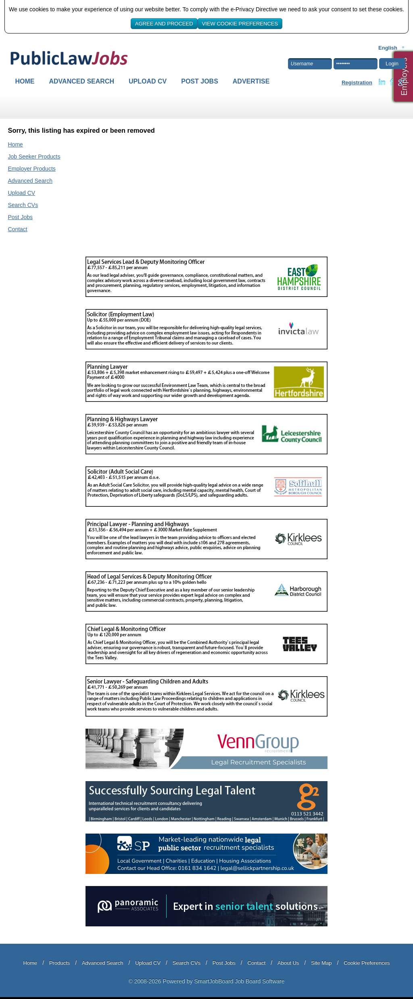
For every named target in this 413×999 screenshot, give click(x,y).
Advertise (251, 81)
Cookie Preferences (367, 963)
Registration (357, 82)
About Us (288, 963)
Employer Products (32, 168)
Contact (17, 229)
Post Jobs (199, 81)
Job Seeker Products (34, 156)
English (387, 48)
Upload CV (148, 81)
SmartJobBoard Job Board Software (239, 981)
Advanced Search (82, 81)
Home (25, 81)
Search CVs (23, 205)
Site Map (321, 963)
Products (59, 963)
